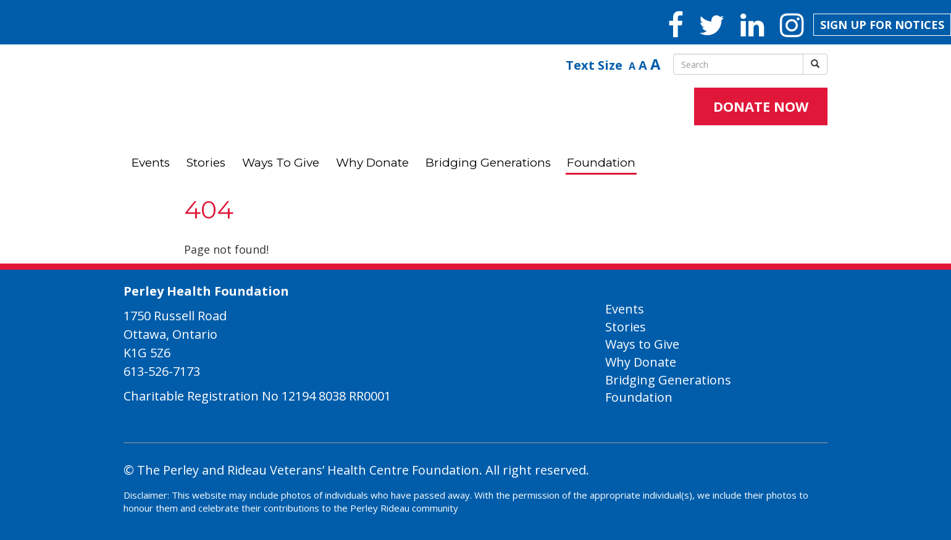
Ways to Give (280, 163)
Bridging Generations (488, 163)
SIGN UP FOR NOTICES (882, 24)
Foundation (601, 163)
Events (151, 163)
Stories (205, 163)
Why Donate (372, 163)
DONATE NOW (760, 106)
